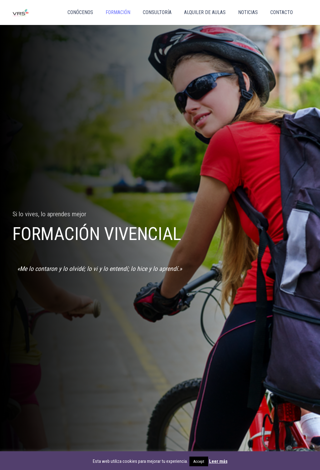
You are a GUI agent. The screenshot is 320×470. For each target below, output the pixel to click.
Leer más (218, 461)
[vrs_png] (20, 13)
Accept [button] (198, 461)
